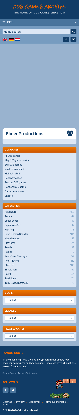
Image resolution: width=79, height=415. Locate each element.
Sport (39, 274)
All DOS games (12, 155)
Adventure (39, 212)
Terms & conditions (55, 401)
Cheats (9, 195)
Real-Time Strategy (39, 256)
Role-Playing (39, 261)
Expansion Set (39, 225)
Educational (39, 221)
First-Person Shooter (39, 234)
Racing (39, 252)
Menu (10, 22)
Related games (14, 328)
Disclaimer (34, 401)
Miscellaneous (39, 238)
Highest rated (12, 173)
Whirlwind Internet (28, 410)
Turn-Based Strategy (39, 283)
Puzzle (39, 247)
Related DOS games (16, 182)
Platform (39, 243)
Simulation (39, 269)
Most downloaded (14, 169)
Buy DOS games (13, 164)
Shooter (39, 265)
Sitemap (7, 401)
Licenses (10, 310)
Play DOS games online (17, 160)
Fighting (39, 230)
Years (9, 292)
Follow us (10, 382)
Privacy (20, 401)
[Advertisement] (39, 83)
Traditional (39, 278)
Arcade (39, 216)
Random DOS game (15, 187)
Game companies (14, 191)
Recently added (13, 178)
